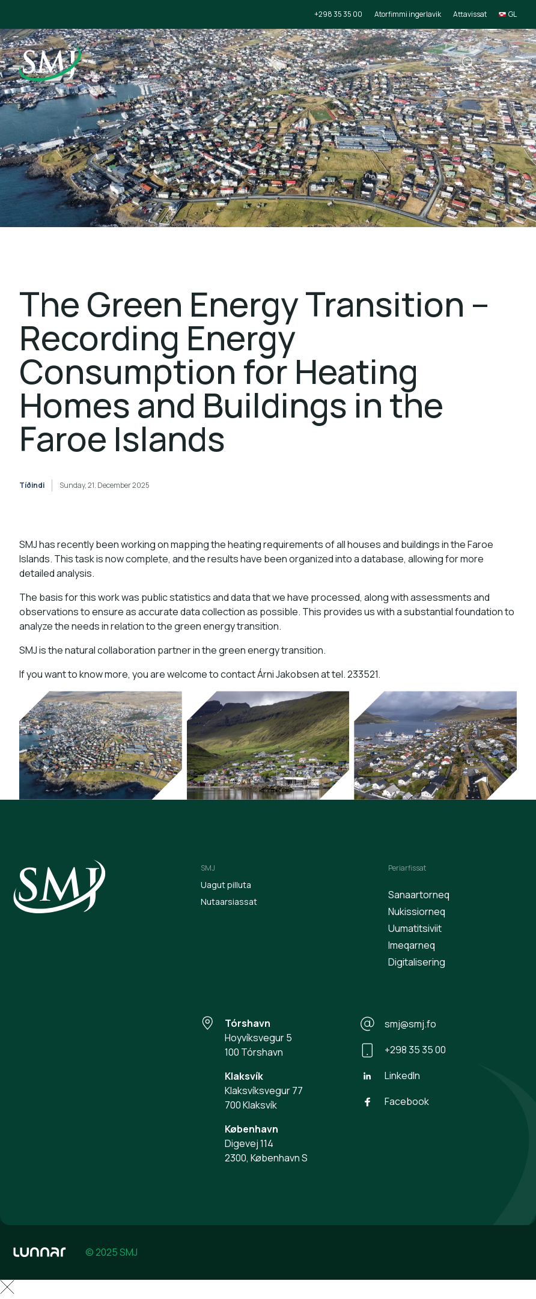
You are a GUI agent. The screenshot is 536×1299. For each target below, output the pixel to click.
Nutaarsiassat (229, 901)
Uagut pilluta (226, 884)
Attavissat (470, 14)
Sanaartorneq (418, 894)
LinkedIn (390, 1076)
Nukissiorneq (416, 911)
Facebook (395, 1102)
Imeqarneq (411, 945)
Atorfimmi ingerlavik (407, 14)
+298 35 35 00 (338, 14)
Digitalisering (416, 962)
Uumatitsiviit (415, 928)
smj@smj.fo (398, 1024)
